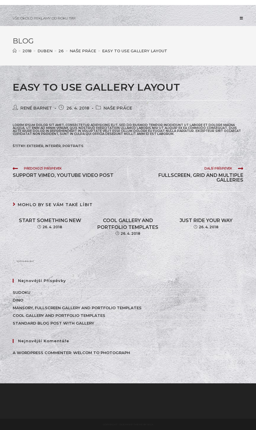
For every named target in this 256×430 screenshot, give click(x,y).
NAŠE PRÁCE (118, 108)
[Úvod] (15, 50)
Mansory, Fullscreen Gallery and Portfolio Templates (77, 307)
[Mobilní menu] (241, 18)
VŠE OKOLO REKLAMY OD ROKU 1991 (44, 18)
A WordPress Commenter (42, 352)
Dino (18, 300)
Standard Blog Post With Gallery (53, 323)
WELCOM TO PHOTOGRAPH (101, 352)
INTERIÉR (53, 146)
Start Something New (50, 220)
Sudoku (21, 292)
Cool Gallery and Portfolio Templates (127, 224)
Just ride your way (206, 220)
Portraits (73, 146)
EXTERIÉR (35, 146)
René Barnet (36, 108)
